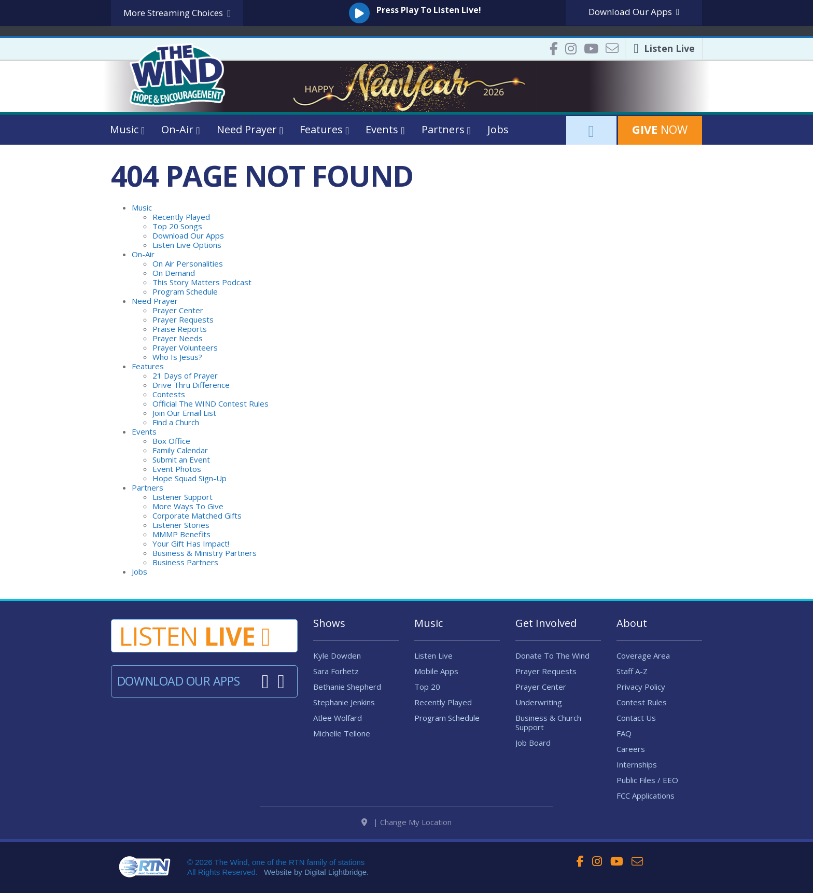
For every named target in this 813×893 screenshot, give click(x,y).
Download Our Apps (188, 235)
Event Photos (176, 469)
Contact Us (636, 718)
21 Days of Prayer (185, 375)
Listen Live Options (186, 245)
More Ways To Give (187, 506)
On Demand (173, 273)
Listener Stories (180, 525)
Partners (147, 487)
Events (144, 431)
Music (142, 207)
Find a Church (175, 422)
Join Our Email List (184, 413)
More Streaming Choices (177, 13)
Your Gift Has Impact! (190, 543)
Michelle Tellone (341, 733)
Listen (194, 636)
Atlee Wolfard (337, 718)
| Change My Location (406, 826)
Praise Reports (179, 329)
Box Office (171, 441)
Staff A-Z (632, 671)
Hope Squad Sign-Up (189, 478)
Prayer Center (177, 310)
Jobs (498, 129)
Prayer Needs (177, 338)
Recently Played (181, 217)
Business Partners (185, 562)
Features (148, 366)
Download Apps (633, 12)
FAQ (624, 733)
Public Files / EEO (647, 780)
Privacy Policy (640, 686)
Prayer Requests (183, 319)
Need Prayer (155, 301)
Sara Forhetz (336, 671)
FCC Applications (645, 795)
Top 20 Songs (177, 226)
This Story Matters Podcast (201, 282)
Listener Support (182, 497)
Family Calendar (180, 450)
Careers (630, 749)
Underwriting (538, 702)
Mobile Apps (436, 671)
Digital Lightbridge (335, 876)
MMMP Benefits (181, 534)
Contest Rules (641, 702)
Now (660, 129)
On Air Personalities (187, 263)
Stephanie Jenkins (344, 702)
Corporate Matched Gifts (197, 515)
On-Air (143, 254)
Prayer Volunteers (185, 347)
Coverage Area (643, 655)
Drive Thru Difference (191, 385)
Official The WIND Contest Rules (210, 403)
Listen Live (433, 655)
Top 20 (427, 686)
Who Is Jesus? (177, 357)
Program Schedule (185, 291)
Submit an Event (181, 459)
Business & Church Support (548, 722)
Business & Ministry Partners (204, 553)
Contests (168, 394)
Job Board (533, 742)
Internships (636, 764)
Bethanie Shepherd (347, 686)
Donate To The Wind (552, 655)
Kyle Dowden (337, 655)
